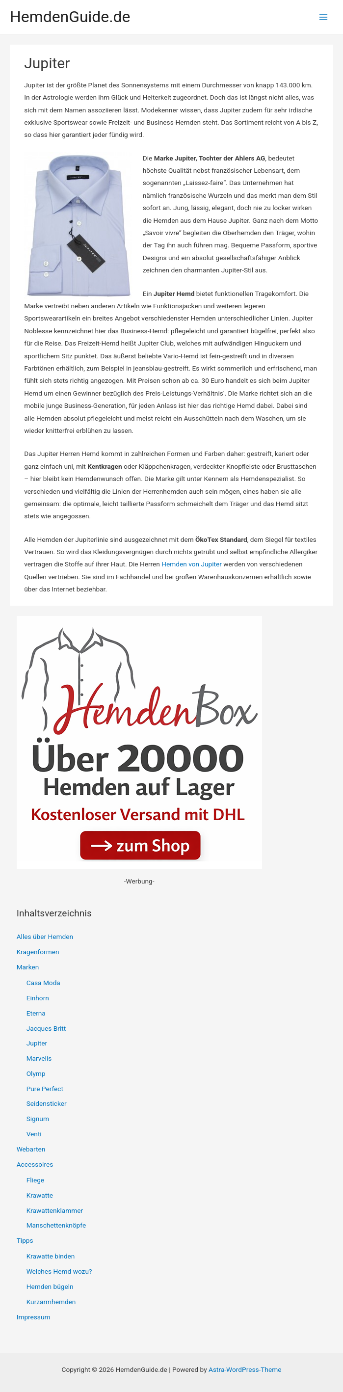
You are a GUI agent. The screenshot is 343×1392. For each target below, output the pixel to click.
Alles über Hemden (45, 936)
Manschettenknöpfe (56, 1225)
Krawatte (39, 1195)
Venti (34, 1134)
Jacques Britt (46, 1028)
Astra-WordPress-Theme (245, 1369)
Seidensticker (46, 1103)
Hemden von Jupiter (191, 564)
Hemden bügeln (50, 1286)
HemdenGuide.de (70, 16)
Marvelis (39, 1058)
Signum (37, 1119)
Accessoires (35, 1164)
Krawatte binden (50, 1256)
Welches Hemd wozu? (59, 1271)
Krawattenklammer (54, 1210)
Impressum (34, 1317)
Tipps (25, 1240)
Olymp (36, 1073)
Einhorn (37, 998)
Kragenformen (38, 952)
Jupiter (36, 1043)
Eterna (36, 1013)
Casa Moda (43, 983)
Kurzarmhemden (51, 1302)
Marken (28, 967)
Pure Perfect (44, 1089)
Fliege (35, 1180)
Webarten (31, 1149)
